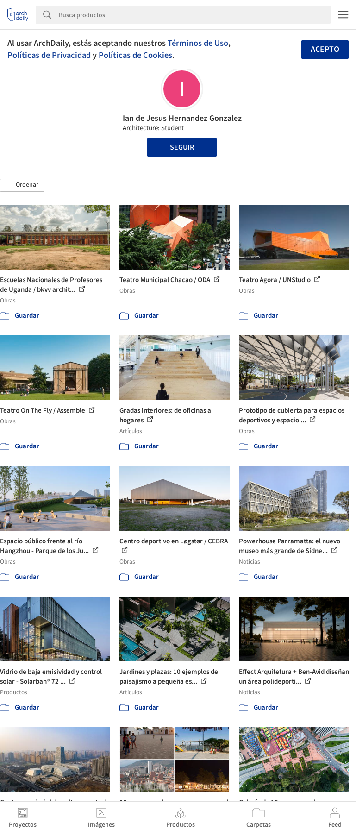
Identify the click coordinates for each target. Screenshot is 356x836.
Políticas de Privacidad (49, 55)
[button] (22, 185)
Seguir (182, 147)
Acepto (325, 49)
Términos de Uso (198, 43)
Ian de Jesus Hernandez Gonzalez (182, 118)
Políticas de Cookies (135, 55)
